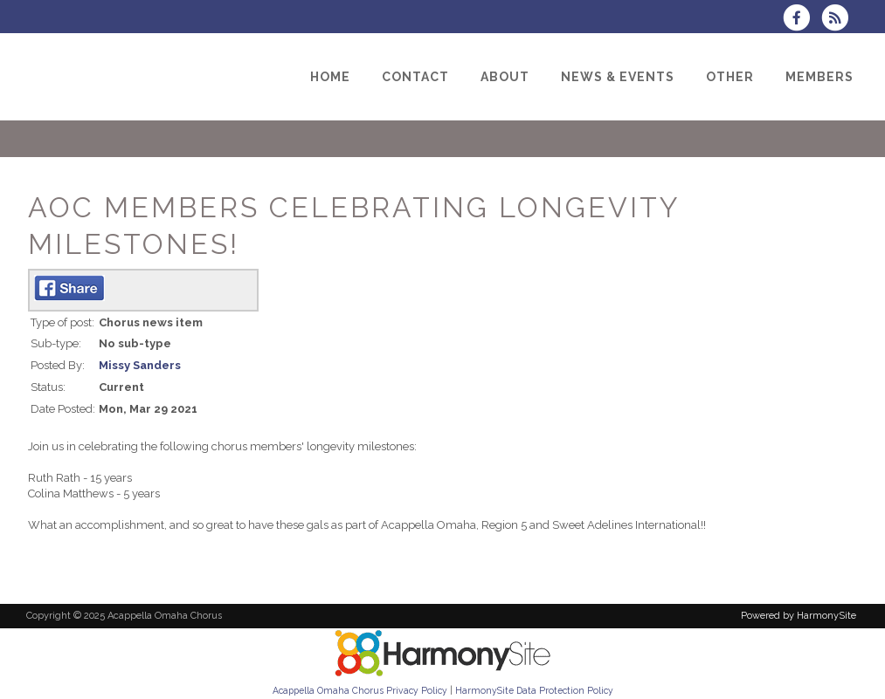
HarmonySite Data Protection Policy (534, 690)
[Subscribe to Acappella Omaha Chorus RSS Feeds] (839, 19)
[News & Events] (617, 76)
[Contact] (415, 76)
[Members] (819, 76)
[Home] (330, 76)
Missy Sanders (140, 365)
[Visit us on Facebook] (802, 19)
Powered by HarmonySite (798, 615)
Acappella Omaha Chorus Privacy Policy (360, 690)
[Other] (730, 76)
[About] (505, 76)
